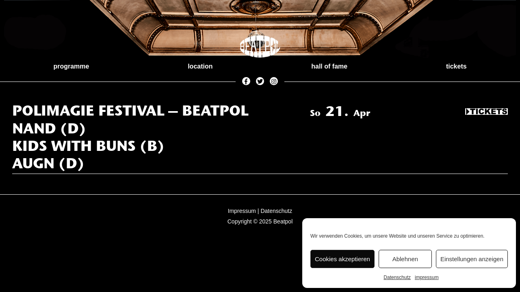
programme (71, 66)
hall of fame (329, 66)
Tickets (486, 112)
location (200, 66)
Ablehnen (405, 259)
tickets (456, 66)
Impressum (242, 211)
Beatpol (282, 221)
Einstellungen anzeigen (471, 259)
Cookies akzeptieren (342, 259)
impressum (427, 277)
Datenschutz (397, 277)
